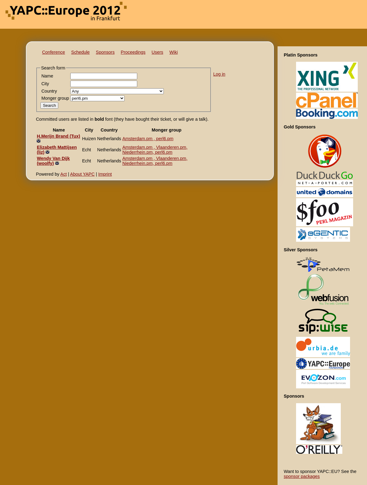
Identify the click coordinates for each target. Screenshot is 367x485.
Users (157, 52)
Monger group (55, 98)
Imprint (105, 174)
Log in (219, 74)
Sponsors (105, 52)
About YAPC (82, 174)
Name (47, 75)
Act (63, 174)
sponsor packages (302, 476)
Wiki (173, 52)
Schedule (80, 52)
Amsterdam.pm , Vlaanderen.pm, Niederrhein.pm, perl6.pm (155, 150)
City (45, 83)
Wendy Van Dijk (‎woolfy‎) (53, 161)
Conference (53, 52)
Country (49, 91)
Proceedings (133, 52)
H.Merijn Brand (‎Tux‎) (58, 136)
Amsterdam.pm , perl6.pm (148, 138)
